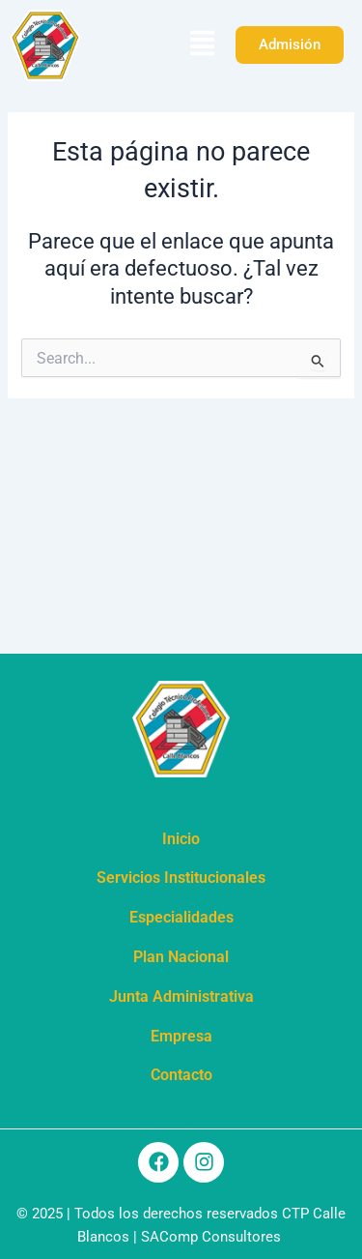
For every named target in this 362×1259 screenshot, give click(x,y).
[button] (201, 45)
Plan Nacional (181, 957)
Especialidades (181, 917)
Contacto (181, 1075)
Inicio (181, 839)
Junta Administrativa (181, 996)
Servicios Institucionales (181, 877)
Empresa (181, 1036)
